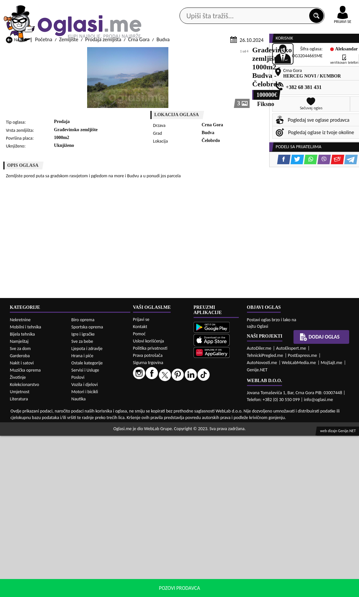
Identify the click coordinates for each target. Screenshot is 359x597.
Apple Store (168, 6)
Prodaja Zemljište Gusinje (226, 490)
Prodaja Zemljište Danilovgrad (166, 490)
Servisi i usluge (247, 52)
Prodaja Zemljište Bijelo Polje (229, 484)
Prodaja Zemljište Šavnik (96, 515)
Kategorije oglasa (38, 52)
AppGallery (209, 6)
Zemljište (68, 125)
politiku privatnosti (263, 590)
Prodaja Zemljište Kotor (159, 496)
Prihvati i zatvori (309, 590)
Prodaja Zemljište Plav (158, 502)
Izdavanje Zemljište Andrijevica (26, 538)
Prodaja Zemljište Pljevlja (225, 502)
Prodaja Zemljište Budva (31, 490)
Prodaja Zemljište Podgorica (99, 508)
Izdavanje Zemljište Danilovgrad (155, 550)
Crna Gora (138, 125)
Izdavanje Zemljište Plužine (34, 578)
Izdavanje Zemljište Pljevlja (227, 572)
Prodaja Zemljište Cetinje (96, 490)
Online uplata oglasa (329, 6)
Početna (43, 125)
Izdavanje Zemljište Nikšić (33, 572)
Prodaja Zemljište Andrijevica (36, 484)
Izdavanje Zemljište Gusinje (227, 553)
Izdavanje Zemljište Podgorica (101, 578)
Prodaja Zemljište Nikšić (31, 502)
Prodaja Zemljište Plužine (32, 508)
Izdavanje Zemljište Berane (163, 541)
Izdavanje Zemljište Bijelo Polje (226, 538)
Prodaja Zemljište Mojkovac (228, 496)
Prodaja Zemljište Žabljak (161, 515)
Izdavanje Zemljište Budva (33, 553)
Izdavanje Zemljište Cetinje (98, 553)
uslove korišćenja (227, 590)
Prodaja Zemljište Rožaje (160, 508)
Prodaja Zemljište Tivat (223, 508)
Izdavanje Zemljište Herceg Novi (34, 562)
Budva (163, 125)
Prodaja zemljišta (103, 125)
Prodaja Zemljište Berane (161, 484)
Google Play (126, 6)
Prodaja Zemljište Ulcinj (31, 515)
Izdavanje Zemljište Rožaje (162, 578)
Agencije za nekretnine (192, 52)
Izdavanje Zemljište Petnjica (99, 572)
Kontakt (283, 6)
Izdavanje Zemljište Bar (94, 541)
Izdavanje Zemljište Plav (160, 572)
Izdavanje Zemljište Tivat (225, 578)
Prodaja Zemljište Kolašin (96, 496)
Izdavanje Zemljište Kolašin (98, 566)
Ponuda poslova (294, 52)
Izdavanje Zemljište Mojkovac (230, 566)
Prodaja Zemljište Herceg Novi (37, 496)
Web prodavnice (89, 52)
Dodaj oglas (340, 52)
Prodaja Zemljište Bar (92, 484)
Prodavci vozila (137, 52)
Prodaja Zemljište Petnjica (97, 502)
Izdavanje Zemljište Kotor (161, 566)
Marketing (247, 6)
